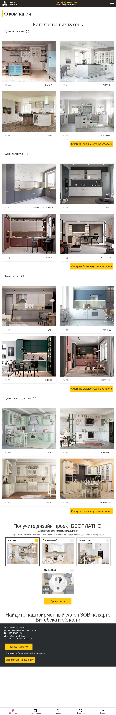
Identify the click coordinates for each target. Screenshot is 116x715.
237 (67, 452)
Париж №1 (105, 502)
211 (67, 502)
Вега (108, 207)
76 (9, 380)
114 (9, 135)
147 (9, 85)
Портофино (105, 135)
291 (9, 452)
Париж (49, 452)
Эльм (50, 330)
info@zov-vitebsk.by (16, 636)
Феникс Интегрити (43, 207)
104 (9, 207)
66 (67, 330)
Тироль (49, 135)
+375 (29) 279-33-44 (67, 2)
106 (67, 85)
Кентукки (106, 257)
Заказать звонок (19, 646)
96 (9, 258)
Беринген (106, 380)
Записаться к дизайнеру (19, 659)
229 (9, 502)
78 (9, 330)
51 (67, 258)
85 (67, 135)
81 (67, 380)
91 (67, 207)
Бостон (49, 380)
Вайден (49, 85)
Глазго (49, 502)
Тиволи (107, 85)
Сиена (49, 257)
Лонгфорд (106, 452)
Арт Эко (107, 330)
